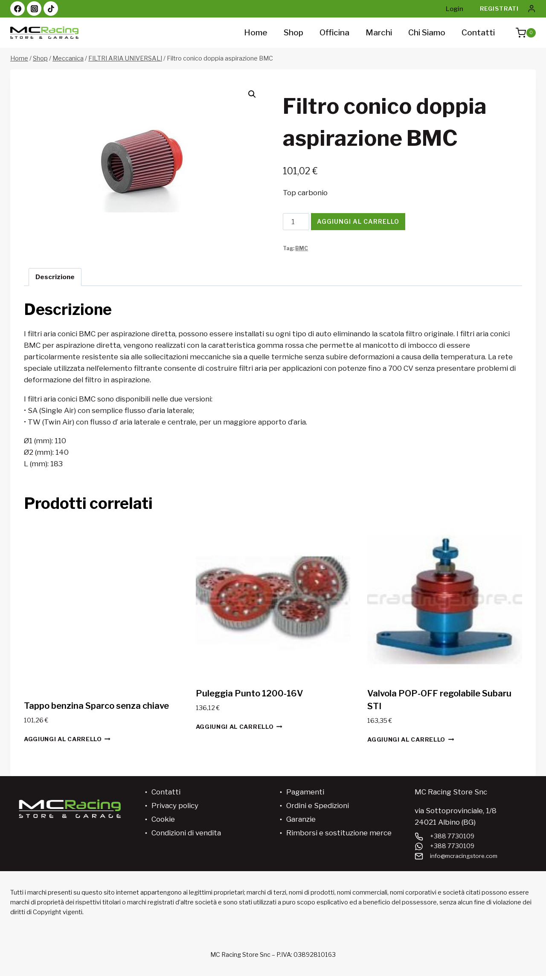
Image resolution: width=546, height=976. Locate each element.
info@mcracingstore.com (466, 856)
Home (255, 33)
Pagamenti (305, 792)
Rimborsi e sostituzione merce (339, 833)
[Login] (531, 8)
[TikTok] (51, 8)
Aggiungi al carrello (358, 221)
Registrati (499, 8)
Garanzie (301, 819)
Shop (293, 33)
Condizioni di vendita (186, 833)
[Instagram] (34, 8)
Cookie (163, 819)
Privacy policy (174, 805)
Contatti (478, 33)
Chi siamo (426, 33)
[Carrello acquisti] (521, 33)
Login (454, 9)
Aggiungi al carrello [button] (67, 738)
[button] (252, 94)
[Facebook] (17, 8)
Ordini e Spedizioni (317, 805)
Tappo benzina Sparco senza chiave (96, 706)
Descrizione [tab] (55, 277)
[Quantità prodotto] (296, 221)
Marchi (379, 33)
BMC (301, 248)
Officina (334, 33)
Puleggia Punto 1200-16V (249, 693)
